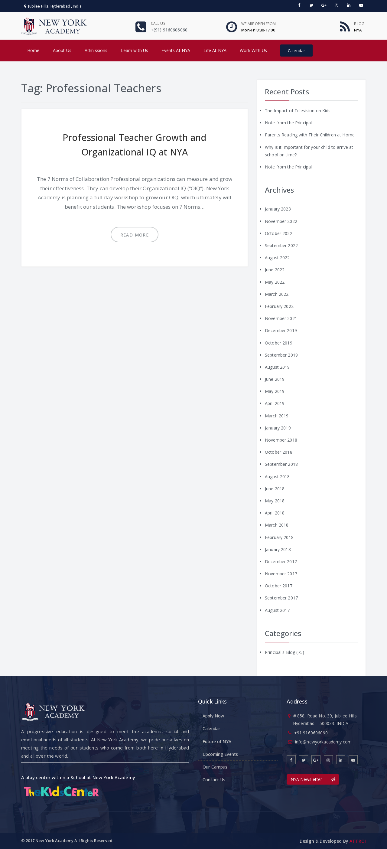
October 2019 (278, 343)
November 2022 (281, 221)
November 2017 (281, 573)
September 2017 (281, 598)
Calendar (296, 50)
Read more (134, 235)
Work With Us (253, 50)
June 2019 (275, 379)
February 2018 (279, 537)
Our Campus (215, 767)
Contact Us (214, 779)
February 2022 (279, 306)
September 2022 (281, 245)
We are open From (258, 23)
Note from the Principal (288, 123)
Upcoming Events (220, 754)
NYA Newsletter (313, 779)
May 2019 (275, 391)
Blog (359, 23)
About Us (62, 50)
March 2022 (276, 294)
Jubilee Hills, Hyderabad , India (53, 6)
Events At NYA (175, 50)
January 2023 (278, 209)
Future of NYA (217, 741)
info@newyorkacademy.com (323, 742)
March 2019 (276, 416)
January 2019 (278, 428)
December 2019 (281, 330)
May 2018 (275, 501)
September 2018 (281, 464)
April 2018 (275, 513)
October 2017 (278, 586)
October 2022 (278, 233)
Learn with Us (134, 50)
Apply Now (213, 716)
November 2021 (281, 318)
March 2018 (276, 525)
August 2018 (277, 476)
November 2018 (281, 440)
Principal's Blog (280, 652)
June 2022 (275, 270)
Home (33, 50)
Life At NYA (214, 50)
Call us (158, 23)
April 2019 (275, 403)
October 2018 (278, 452)
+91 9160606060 (311, 733)
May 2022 (275, 282)
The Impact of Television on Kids (297, 110)
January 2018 (278, 549)
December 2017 (281, 561)
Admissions (96, 50)
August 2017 (277, 610)
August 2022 (277, 257)
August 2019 (277, 367)
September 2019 (281, 355)
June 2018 (275, 488)
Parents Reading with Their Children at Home (310, 135)
